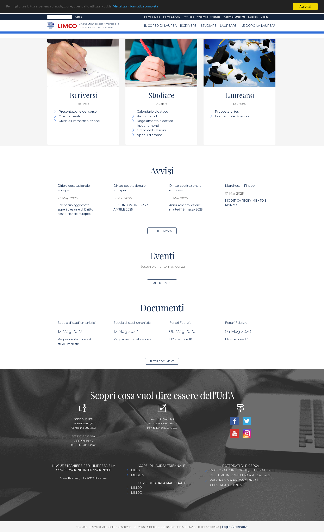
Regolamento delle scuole (132, 339)
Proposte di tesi (227, 111)
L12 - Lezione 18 (180, 339)
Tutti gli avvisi (162, 230)
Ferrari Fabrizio (180, 323)
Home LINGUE (172, 16)
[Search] (59, 17)
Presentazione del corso (78, 111)
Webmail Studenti (234, 16)
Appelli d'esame (149, 135)
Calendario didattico (152, 111)
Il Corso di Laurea (160, 25)
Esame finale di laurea (232, 116)
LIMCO (136, 488)
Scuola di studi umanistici (76, 323)
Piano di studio (148, 116)
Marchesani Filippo (240, 186)
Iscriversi (189, 25)
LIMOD (136, 493)
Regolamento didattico (155, 121)
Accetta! (305, 6)
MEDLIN (137, 475)
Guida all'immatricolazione (79, 121)
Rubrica (253, 16)
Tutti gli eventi (162, 282)
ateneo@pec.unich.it (165, 423)
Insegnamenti (148, 126)
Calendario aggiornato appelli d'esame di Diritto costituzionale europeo (75, 209)
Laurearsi (229, 25)
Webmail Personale (208, 16)
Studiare (209, 25)
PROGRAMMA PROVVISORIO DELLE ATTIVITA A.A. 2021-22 (238, 482)
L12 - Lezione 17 (236, 339)
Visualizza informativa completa (136, 6)
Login (264, 16)
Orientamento (70, 116)
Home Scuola (152, 16)
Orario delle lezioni (151, 130)
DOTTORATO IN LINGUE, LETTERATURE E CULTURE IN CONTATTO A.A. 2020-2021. (242, 472)
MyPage (189, 16)
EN (273, 16)
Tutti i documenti (162, 361)
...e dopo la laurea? (258, 25)
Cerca (78, 16)
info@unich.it (166, 419)
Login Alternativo (235, 527)
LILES (135, 470)
